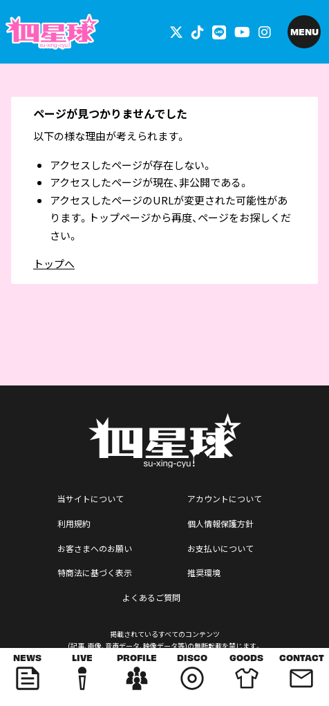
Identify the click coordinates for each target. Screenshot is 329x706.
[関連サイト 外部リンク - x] (176, 31)
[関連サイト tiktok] (197, 31)
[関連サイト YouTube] (242, 31)
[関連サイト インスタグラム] (264, 31)
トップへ (54, 263)
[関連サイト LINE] (219, 31)
